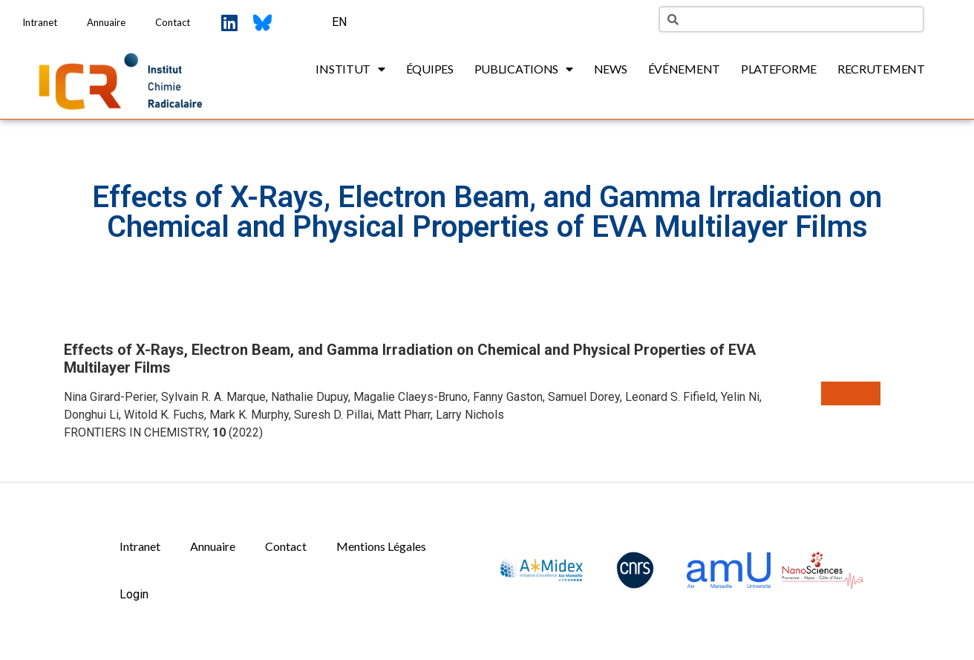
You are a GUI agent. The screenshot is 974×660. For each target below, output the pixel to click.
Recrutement (881, 69)
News (610, 69)
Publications (523, 69)
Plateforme (779, 69)
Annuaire (106, 22)
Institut (350, 69)
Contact (172, 22)
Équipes (430, 69)
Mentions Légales (381, 546)
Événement (684, 69)
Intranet (39, 22)
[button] (850, 393)
